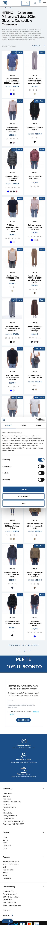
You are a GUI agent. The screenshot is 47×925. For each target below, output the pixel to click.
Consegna (6, 796)
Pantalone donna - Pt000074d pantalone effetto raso (12, 329)
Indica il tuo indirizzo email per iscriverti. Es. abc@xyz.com (21, 706)
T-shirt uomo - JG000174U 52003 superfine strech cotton (12, 228)
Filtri (6, 921)
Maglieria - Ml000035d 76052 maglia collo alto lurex (34, 575)
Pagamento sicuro (9, 807)
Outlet (5, 848)
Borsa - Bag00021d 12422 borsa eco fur (34, 376)
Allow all (23, 489)
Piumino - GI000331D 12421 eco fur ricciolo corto (35, 526)
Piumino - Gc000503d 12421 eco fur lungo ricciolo (12, 526)
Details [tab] (23, 425)
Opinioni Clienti (8, 818)
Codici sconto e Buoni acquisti (13, 821)
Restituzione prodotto (10, 864)
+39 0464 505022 (9, 902)
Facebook (12, 915)
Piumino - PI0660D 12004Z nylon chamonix (12, 178)
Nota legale (7, 799)
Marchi (5, 843)
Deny (23, 503)
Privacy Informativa (10, 816)
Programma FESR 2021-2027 (13, 824)
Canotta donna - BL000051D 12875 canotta (12, 278)
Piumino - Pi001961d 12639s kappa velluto (12, 622)
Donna (5, 840)
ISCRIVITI (23, 720)
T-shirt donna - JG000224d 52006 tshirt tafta (12, 130)
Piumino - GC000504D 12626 (34, 129)
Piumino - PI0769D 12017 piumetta (35, 177)
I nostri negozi (8, 793)
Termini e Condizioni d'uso (12, 802)
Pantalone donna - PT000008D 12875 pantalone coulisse (35, 81)
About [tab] (38, 425)
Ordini (5, 867)
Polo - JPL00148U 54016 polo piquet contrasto (12, 377)
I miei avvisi (7, 878)
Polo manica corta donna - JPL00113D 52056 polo (35, 227)
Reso (4, 810)
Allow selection (23, 496)
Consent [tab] (8, 425)
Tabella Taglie (7, 813)
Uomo (5, 837)
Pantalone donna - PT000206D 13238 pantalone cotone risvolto (35, 279)
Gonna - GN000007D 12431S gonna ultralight (34, 329)
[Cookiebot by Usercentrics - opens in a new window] (34, 419)
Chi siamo (6, 804)
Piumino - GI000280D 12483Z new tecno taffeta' (12, 575)
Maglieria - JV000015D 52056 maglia (34, 623)
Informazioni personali (11, 861)
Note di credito (8, 870)
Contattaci (6, 910)
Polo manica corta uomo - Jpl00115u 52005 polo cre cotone (12, 81)
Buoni (5, 875)
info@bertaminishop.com (12, 905)
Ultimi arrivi (7, 846)
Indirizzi (5, 873)
